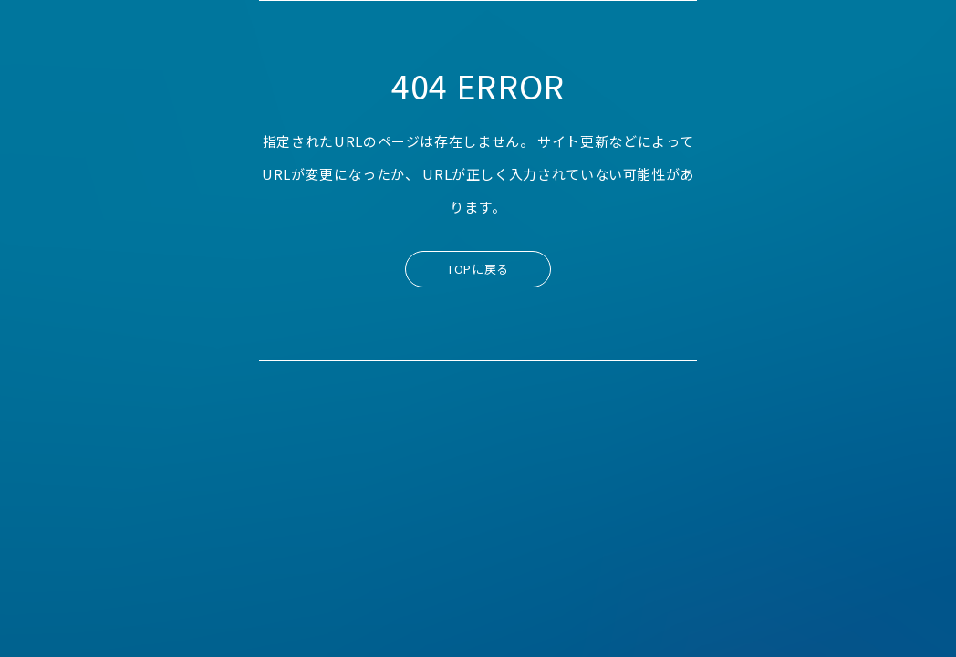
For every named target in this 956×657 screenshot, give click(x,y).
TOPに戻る (478, 268)
